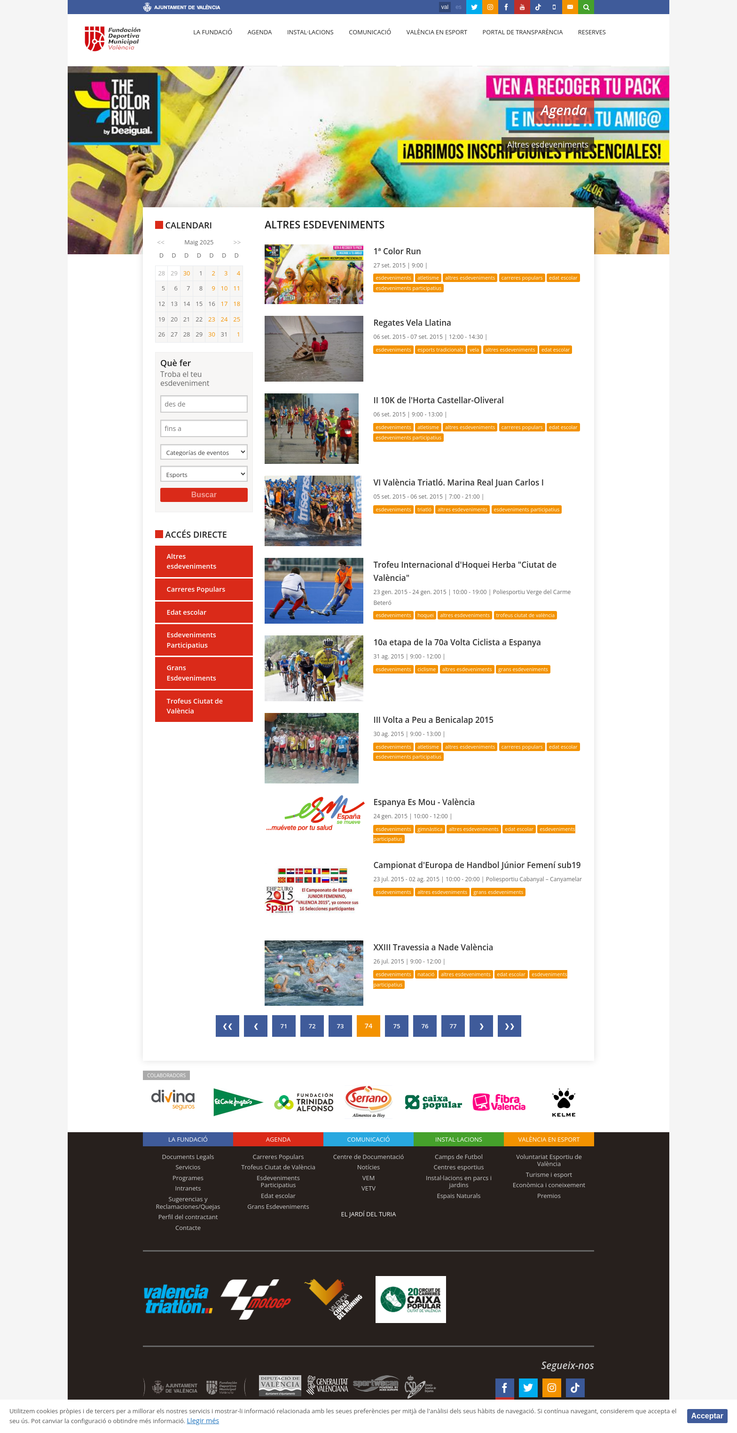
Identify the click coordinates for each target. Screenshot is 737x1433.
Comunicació (360, 43)
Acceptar (707, 1415)
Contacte (188, 1227)
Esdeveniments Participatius (191, 644)
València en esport (425, 43)
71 (284, 1025)
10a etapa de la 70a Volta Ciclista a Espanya (465, 642)
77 (453, 1025)
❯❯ (509, 1025)
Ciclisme (431, 669)
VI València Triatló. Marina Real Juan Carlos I (466, 482)
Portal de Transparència (509, 43)
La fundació (211, 43)
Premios (549, 1195)
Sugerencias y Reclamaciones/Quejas (188, 1203)
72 (312, 1025)
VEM (368, 1178)
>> (237, 242)
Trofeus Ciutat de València (195, 710)
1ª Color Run (399, 251)
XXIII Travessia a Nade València (438, 947)
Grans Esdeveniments (191, 678)
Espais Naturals (458, 1195)
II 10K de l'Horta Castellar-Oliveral (444, 400)
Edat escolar (187, 616)
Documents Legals (188, 1156)
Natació (430, 974)
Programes (188, 1178)
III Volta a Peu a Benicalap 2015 (438, 719)
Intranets (188, 1188)
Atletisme (432, 277)
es (458, 7)
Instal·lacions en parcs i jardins (459, 1182)
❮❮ (227, 1025)
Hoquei (430, 615)
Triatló (428, 509)
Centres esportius (459, 1167)
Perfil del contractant (188, 1217)
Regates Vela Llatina (415, 322)
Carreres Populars (196, 593)
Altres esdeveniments (192, 566)
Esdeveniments (395, 277)
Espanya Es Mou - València (428, 801)
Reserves (576, 43)
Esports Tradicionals (446, 349)
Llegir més (307, 1420)
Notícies (368, 1167)
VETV (368, 1188)
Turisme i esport (549, 1174)
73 (340, 1025)
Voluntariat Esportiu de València (549, 1160)
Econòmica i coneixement (549, 1185)
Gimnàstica (434, 828)
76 (425, 1025)
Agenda (255, 43)
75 (396, 1025)
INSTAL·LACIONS (458, 1139)
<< (161, 242)
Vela (482, 349)
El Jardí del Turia (368, 1213)
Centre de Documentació (368, 1156)
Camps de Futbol (459, 1156)
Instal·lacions (303, 43)
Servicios (187, 1167)
